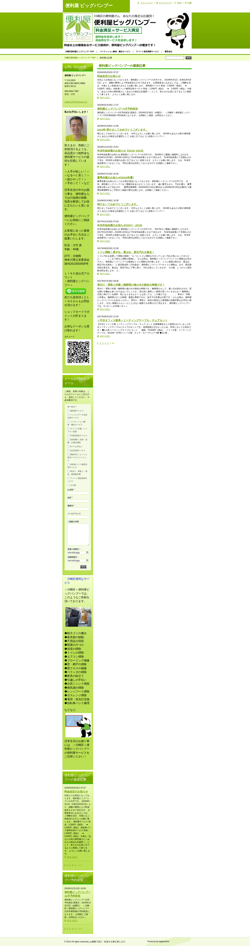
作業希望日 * (72, 557)
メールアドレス (74, 514)
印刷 (190, 3)
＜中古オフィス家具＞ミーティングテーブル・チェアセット (132, 320)
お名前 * (70, 490)
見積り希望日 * (73, 549)
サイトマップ (165, 3)
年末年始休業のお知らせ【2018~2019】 (120, 150)
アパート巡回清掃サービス (147, 51)
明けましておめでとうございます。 (118, 204)
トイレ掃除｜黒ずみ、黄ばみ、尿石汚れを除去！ (126, 252)
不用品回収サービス (78, 435)
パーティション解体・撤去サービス (115, 51)
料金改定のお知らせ (109, 76)
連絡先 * (70, 506)
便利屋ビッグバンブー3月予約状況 (117, 108)
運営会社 (168, 51)
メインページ (146, 3)
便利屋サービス (77, 411)
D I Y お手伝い (76, 446)
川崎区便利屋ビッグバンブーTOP (79, 51)
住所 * (70, 498)
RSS (179, 3)
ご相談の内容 (73, 522)
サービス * (71, 407)
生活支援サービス (77, 450)
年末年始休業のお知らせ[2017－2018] (119, 225)
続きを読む (105, 97)
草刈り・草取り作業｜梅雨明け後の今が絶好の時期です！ (131, 284)
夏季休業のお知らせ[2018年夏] (115, 177)
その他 (73, 485)
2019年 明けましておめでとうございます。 (122, 129)
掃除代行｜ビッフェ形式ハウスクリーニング (77, 457)
